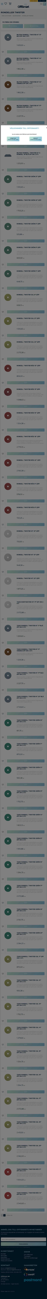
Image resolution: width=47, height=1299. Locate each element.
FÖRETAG (13, 139)
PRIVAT (35, 139)
